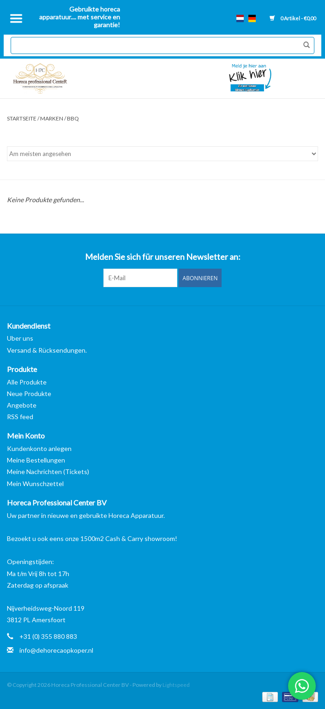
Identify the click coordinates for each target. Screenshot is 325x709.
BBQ (73, 118)
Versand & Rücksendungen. (47, 350)
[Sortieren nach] (162, 153)
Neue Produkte (29, 393)
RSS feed (20, 417)
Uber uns (20, 338)
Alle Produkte (27, 382)
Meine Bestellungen (36, 460)
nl (240, 18)
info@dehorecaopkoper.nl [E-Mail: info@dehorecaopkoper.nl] (56, 650)
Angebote (21, 405)
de (252, 18)
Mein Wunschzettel (35, 483)
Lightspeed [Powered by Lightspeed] (176, 684)
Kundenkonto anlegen (39, 448)
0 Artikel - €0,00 (293, 18)
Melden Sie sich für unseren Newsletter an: (163, 257)
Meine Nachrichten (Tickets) (48, 471)
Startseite (21, 118)
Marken (51, 118)
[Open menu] (16, 18)
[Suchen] (162, 45)
